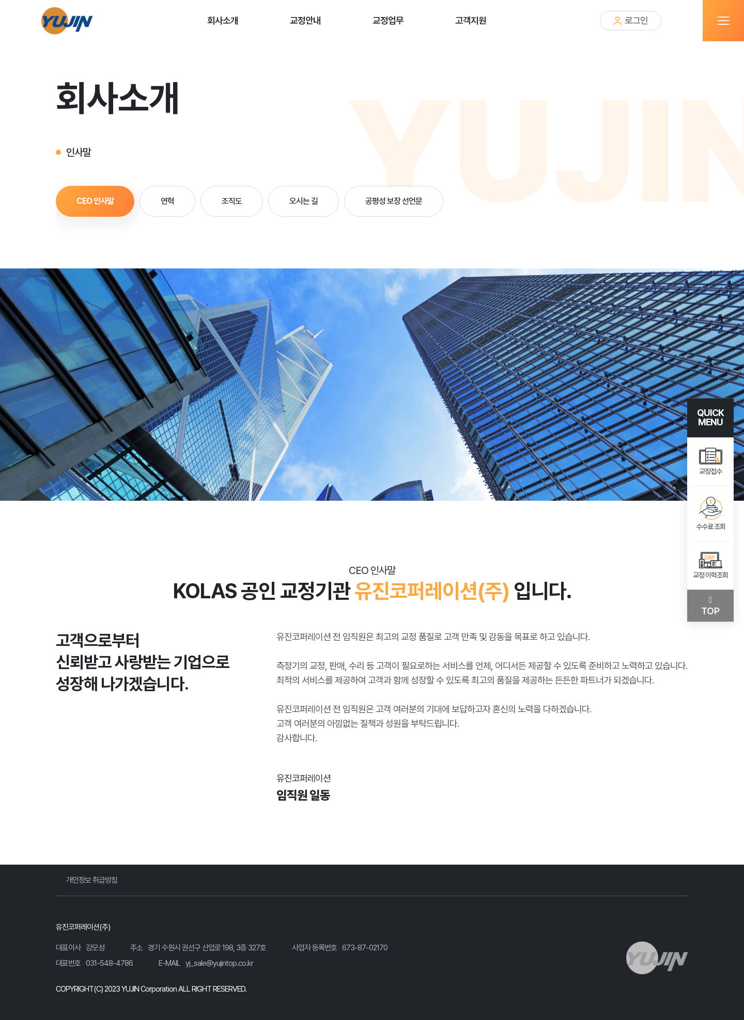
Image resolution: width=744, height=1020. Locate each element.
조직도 (232, 201)
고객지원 (470, 20)
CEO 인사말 (95, 201)
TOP (710, 611)
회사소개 (222, 20)
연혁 (167, 201)
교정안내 (305, 20)
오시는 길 (303, 201)
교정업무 (388, 20)
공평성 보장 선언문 (393, 201)
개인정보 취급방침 (91, 880)
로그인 (630, 20)
